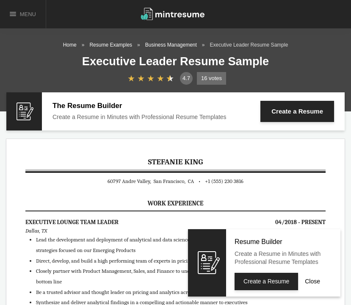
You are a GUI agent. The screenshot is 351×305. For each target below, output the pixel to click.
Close (312, 281)
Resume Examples (110, 45)
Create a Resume (297, 111)
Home (70, 45)
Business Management (171, 45)
